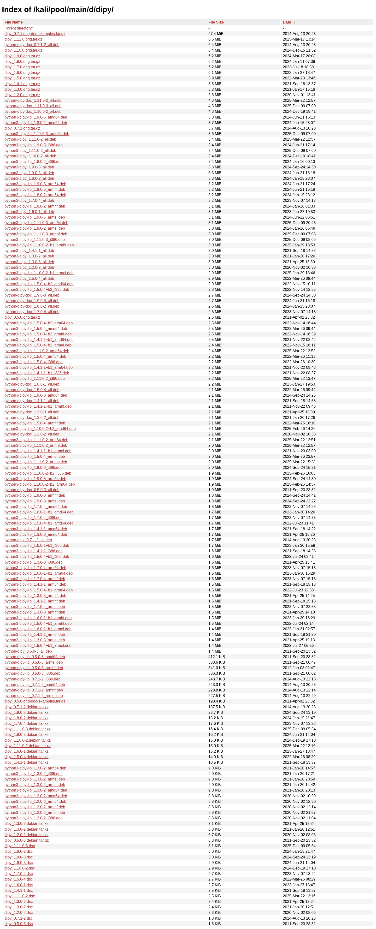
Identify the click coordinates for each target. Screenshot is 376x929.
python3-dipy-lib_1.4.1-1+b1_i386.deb (37, 373)
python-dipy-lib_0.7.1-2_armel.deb (34, 696)
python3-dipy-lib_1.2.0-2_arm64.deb (35, 801)
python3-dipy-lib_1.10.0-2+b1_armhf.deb (39, 245)
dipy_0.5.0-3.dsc (19, 924)
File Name (14, 22)
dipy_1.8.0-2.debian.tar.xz (26, 718)
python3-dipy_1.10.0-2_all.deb (30, 156)
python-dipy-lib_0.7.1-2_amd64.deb (35, 685)
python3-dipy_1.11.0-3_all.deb (30, 151)
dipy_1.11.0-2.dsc (20, 896)
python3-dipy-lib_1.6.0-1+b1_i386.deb (37, 545)
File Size (216, 22)
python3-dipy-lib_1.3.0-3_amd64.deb (36, 534)
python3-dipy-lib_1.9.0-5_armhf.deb (35, 189)
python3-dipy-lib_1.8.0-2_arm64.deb (35, 195)
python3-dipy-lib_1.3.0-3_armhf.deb (35, 612)
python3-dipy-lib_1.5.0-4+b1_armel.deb (38, 645)
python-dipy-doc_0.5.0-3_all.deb (32, 490)
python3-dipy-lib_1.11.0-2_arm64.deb (36, 440)
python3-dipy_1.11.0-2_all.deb (30, 139)
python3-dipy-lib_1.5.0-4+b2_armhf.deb (38, 334)
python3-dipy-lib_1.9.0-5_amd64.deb (36, 117)
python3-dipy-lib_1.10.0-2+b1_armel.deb (39, 273)
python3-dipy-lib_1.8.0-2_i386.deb (34, 162)
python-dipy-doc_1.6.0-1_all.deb (32, 384)
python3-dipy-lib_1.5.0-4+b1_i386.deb (37, 556)
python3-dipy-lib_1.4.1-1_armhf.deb (35, 601)
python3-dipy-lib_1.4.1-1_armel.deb (35, 634)
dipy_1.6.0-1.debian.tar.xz (26, 751)
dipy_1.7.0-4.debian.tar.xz (26, 723)
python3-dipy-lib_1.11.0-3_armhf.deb (36, 234)
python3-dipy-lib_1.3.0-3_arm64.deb (35, 596)
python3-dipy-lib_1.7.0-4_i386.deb (34, 518)
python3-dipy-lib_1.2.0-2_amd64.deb (36, 796)
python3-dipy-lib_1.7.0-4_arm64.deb (35, 568)
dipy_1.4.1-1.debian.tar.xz (26, 762)
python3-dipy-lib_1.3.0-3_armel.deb (35, 640)
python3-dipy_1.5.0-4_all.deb (29, 278)
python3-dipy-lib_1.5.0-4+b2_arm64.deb (39, 323)
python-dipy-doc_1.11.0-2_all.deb (33, 100)
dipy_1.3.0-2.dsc (19, 907)
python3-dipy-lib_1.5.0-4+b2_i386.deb (37, 289)
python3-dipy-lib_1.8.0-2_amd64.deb (36, 123)
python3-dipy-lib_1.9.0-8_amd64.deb (36, 395)
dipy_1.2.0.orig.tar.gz (22, 95)
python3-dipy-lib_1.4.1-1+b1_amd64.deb (39, 340)
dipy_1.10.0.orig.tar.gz (23, 50)
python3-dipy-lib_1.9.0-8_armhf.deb (35, 495)
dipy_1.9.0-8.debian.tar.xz (26, 712)
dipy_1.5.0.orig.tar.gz (22, 78)
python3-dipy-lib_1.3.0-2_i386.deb (34, 774)
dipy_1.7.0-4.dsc (19, 874)
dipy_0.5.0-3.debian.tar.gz (27, 840)
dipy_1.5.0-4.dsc (19, 879)
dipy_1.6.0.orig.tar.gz (22, 73)
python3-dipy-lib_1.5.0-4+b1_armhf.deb (38, 623)
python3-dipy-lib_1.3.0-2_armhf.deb (35, 785)
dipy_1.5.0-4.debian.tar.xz (26, 757)
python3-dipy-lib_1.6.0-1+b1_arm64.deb (39, 573)
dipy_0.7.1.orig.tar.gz (22, 128)
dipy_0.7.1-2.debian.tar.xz (26, 707)
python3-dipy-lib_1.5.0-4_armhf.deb (35, 423)
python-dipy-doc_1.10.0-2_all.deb (33, 111)
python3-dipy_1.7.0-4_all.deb (29, 200)
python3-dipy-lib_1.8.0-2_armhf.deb (35, 206)
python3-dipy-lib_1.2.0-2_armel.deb (35, 812)
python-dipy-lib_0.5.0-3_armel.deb (34, 662)
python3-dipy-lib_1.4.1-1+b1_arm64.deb (39, 367)
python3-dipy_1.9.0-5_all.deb (29, 173)
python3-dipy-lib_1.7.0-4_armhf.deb (35, 579)
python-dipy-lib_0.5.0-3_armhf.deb (34, 668)
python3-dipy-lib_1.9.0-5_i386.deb (34, 145)
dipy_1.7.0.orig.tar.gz (22, 67)
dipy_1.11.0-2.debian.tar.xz (28, 746)
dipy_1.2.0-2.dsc (19, 913)
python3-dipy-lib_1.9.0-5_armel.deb (35, 217)
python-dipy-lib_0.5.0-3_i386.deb (32, 673)
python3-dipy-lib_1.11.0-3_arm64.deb (36, 223)
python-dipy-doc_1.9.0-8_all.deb (32, 295)
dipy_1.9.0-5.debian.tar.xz (26, 734)
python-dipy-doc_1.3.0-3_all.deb (32, 412)
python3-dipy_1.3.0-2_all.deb (29, 256)
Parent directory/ (19, 28)
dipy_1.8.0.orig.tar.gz (22, 62)
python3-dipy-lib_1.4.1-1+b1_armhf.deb (38, 406)
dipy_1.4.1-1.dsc (19, 890)
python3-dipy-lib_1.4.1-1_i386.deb (34, 551)
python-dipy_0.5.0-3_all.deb (28, 651)
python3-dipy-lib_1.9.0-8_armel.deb (35, 501)
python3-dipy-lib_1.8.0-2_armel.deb (35, 228)
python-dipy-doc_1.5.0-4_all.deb (32, 390)
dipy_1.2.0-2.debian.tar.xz (26, 835)
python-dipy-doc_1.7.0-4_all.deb (32, 312)
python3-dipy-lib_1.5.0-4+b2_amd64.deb (39, 284)
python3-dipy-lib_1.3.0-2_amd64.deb (36, 790)
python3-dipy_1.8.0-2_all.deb (29, 178)
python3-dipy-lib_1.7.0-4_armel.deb (35, 607)
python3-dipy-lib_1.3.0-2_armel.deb (35, 779)
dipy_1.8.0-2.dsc (19, 851)
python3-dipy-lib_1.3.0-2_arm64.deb (35, 768)
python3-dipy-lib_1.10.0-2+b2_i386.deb (38, 473)
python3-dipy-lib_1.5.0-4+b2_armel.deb (38, 345)
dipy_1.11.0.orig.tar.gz (23, 39)
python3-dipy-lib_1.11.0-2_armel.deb (36, 462)
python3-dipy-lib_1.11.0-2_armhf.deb (36, 445)
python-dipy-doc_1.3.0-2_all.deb (32, 418)
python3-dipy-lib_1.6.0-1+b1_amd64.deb (39, 512)
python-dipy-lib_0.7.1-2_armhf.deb (34, 690)
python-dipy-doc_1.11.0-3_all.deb (33, 106)
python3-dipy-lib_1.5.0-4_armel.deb (35, 456)
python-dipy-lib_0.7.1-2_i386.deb (32, 679)
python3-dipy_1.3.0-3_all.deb (29, 262)
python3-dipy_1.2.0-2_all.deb (29, 267)
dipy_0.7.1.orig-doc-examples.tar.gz (35, 34)
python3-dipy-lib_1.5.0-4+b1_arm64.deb (39, 590)
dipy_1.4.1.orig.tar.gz (22, 84)
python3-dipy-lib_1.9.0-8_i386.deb (34, 467)
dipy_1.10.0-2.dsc (20, 868)
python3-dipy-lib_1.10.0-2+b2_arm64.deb (40, 484)
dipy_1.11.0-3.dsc (20, 846)
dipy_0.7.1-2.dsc (19, 918)
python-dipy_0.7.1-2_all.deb (28, 540)
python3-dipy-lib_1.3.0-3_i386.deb (34, 562)
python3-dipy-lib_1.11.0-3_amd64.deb (37, 134)
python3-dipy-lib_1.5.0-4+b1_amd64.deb (39, 523)
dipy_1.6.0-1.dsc (19, 885)
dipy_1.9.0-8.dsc (19, 857)
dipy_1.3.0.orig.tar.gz (22, 89)
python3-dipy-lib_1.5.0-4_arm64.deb (35, 356)
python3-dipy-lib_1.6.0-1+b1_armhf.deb (38, 618)
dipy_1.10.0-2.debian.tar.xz (28, 740)
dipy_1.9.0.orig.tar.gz (22, 56)
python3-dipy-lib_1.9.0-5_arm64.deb (35, 184)
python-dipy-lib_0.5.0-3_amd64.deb (35, 657)
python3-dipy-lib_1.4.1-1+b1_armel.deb (38, 451)
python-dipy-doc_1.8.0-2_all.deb (32, 306)
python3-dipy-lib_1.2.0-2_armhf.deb (35, 807)
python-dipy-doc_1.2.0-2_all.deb (32, 434)
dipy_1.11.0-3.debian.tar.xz (28, 729)
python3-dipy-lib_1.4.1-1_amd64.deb (36, 529)
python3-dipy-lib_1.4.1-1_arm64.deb (35, 584)
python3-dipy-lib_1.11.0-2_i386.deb (35, 378)
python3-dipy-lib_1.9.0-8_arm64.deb (35, 479)
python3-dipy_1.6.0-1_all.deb (29, 212)
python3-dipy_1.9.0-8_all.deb (29, 167)
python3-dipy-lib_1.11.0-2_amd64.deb (37, 351)
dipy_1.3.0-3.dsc (19, 901)
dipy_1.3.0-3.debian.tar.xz (26, 824)
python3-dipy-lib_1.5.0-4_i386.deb (34, 362)
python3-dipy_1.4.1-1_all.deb (29, 251)
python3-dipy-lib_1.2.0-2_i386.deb (34, 818)
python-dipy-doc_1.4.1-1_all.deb (32, 401)
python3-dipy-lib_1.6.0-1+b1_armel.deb (38, 629)
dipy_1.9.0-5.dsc (19, 863)
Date (287, 22)
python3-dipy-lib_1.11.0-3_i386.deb (35, 240)
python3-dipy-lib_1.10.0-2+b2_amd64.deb (40, 429)
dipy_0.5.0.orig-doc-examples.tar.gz (35, 701)
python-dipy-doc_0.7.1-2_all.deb (32, 45)
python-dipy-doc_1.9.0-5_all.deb (32, 301)
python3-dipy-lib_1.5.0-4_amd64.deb (36, 329)
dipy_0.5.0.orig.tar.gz (22, 317)
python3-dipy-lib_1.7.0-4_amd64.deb (36, 507)
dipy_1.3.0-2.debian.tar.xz (26, 829)
